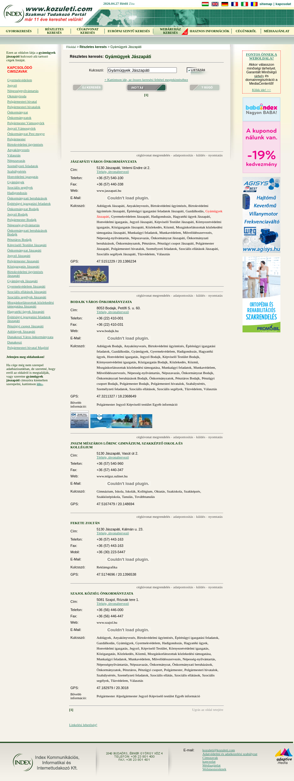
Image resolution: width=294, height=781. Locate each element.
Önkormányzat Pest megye (26, 134)
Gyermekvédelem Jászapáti (26, 286)
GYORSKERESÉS (19, 31)
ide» (40, 384)
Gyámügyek (15, 182)
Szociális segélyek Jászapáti (26, 297)
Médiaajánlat (211, 765)
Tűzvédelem (146, 254)
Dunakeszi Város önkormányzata (30, 337)
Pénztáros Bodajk (19, 239)
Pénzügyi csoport (150, 670)
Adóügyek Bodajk (109, 346)
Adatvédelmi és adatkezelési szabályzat (229, 754)
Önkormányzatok (19, 117)
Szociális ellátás (161, 675)
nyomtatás (215, 155)
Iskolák (130, 491)
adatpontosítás (183, 155)
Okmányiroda (16, 96)
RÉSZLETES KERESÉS (54, 30)
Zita (132, 3)
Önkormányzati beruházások (27, 198)
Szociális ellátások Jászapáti (26, 292)
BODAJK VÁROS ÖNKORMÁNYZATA (101, 302)
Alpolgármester (126, 696)
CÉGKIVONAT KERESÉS (88, 30)
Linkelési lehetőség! (83, 725)
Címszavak (210, 758)
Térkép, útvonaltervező (113, 171)
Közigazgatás (106, 654)
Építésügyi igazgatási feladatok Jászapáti (29, 319)
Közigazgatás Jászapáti (23, 266)
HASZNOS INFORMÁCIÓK (210, 31)
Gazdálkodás (195, 211)
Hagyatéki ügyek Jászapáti (25, 311)
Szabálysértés (16, 171)
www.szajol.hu (107, 622)
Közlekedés (154, 227)
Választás (14, 155)
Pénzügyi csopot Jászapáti (25, 326)
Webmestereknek (214, 769)
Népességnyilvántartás (23, 91)
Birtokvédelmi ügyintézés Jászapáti (25, 273)
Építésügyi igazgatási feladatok (29, 203)
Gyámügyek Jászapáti (22, 281)
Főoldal (71, 47)
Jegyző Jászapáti (18, 255)
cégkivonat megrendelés (153, 155)
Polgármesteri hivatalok (23, 107)
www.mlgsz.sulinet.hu (112, 476)
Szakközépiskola (108, 497)
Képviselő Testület (154, 648)
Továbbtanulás (145, 497)
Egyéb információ (165, 404)
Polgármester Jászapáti (23, 261)
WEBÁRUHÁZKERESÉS (170, 30)
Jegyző (12, 85)
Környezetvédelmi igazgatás (116, 362)
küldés (200, 155)
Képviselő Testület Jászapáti (26, 245)
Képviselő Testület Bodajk (180, 357)
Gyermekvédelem (19, 80)
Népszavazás (16, 160)
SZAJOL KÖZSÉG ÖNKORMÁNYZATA (101, 593)
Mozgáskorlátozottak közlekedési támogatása (128, 367)
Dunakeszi (14, 342)
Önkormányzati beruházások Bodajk (27, 232)
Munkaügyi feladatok (142, 232)
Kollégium (145, 491)
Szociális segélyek (20, 187)
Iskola (119, 491)
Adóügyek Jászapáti (21, 331)
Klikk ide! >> (261, 90)
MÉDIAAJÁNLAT (276, 31)
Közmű (169, 227)
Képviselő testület (139, 404)
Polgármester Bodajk (22, 219)
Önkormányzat (17, 112)
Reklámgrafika (107, 567)
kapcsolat (209, 761)
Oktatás (159, 491)
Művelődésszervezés (197, 232)
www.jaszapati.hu (109, 190)
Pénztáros (149, 243)
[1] (146, 95)
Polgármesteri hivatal (22, 101)
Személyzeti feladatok (22, 166)
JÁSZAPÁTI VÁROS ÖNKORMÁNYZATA (103, 161)
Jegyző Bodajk (17, 214)
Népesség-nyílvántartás (23, 225)
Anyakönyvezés (18, 150)
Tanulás (127, 497)
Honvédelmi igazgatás (22, 177)
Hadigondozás (17, 193)
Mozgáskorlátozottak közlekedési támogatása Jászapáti (30, 304)
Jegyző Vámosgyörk (21, 128)
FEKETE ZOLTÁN (85, 523)
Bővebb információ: (78, 404)
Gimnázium (105, 491)
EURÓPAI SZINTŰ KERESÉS (129, 31)
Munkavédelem (170, 232)
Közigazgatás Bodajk (153, 362)
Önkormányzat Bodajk (23, 209)
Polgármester (16, 139)
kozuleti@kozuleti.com (218, 750)
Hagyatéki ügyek (195, 643)
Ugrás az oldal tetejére (207, 709)
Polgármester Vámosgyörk (25, 123)
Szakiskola (174, 491)
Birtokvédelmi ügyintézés (25, 144)
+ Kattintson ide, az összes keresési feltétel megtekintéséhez (146, 80)
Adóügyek (104, 637)
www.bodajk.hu (108, 331)
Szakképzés (192, 491)
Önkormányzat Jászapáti (24, 250)
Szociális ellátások (142, 389)
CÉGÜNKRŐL (246, 31)
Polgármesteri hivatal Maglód (28, 347)
